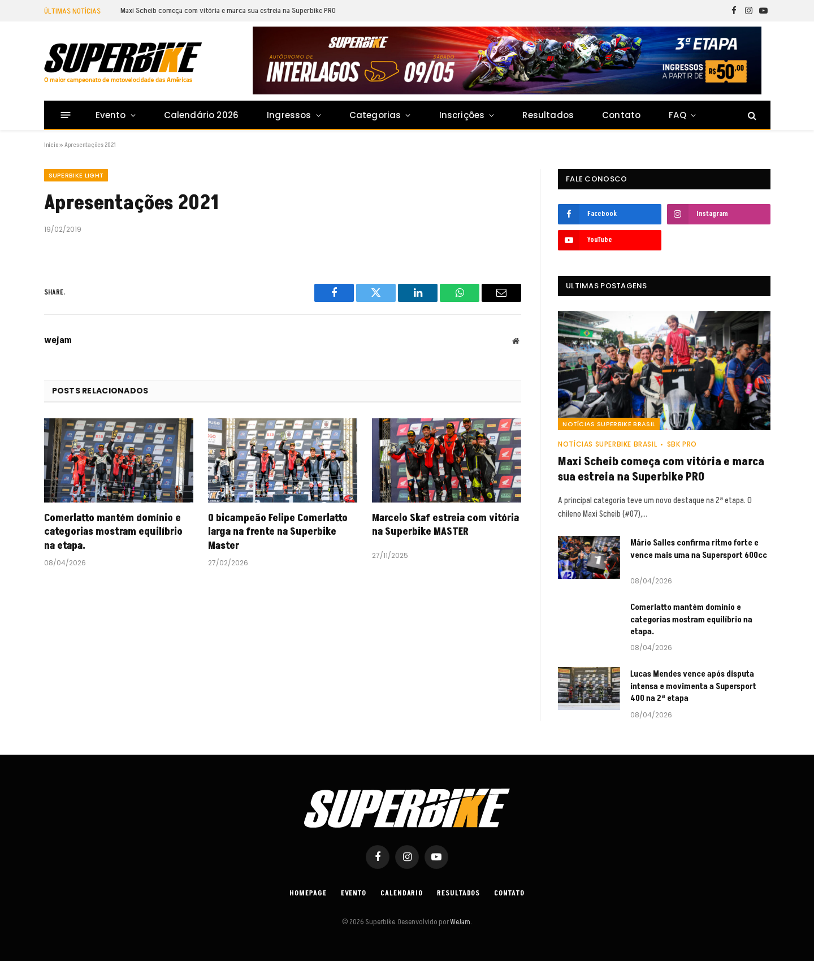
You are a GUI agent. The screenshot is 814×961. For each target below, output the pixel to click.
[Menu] (65, 115)
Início (51, 145)
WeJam (459, 922)
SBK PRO (682, 444)
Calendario (401, 893)
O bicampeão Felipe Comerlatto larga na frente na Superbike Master (278, 532)
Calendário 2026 (201, 115)
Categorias (375, 115)
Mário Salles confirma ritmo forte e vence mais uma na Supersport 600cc (698, 549)
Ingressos (289, 115)
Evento (111, 115)
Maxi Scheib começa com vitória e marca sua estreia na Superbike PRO (228, 11)
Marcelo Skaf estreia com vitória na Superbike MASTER (445, 525)
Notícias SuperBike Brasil (608, 423)
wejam (58, 340)
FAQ (677, 115)
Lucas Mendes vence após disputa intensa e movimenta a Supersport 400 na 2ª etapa (693, 686)
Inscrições (462, 115)
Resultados (548, 115)
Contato (621, 115)
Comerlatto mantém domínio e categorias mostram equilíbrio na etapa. (113, 532)
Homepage (307, 893)
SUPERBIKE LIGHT (76, 175)
